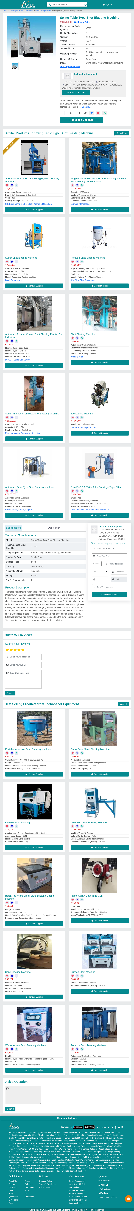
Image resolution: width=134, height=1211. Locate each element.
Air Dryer (20, 1161)
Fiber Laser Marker (73, 1153)
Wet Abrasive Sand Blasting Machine (25, 1044)
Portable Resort (74, 1139)
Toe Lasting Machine (82, 412)
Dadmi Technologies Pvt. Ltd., (84, 426)
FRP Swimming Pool (84, 1164)
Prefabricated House (104, 1142)
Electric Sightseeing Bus (79, 1167)
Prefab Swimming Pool (64, 1164)
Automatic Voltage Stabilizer (20, 1150)
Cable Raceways (90, 1156)
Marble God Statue (110, 1153)
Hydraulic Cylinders (80, 1145)
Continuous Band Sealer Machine (51, 1159)
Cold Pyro (61, 1170)
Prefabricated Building (64, 1142)
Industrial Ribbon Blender (34, 1134)
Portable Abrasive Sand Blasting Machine (28, 748)
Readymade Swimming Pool (34, 1167)
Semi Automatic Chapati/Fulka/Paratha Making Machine (31, 1164)
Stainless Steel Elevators (105, 1137)
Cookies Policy (45, 1180)
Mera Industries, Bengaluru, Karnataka (23, 432)
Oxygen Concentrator (30, 1170)
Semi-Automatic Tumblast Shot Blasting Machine (32, 412)
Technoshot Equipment (85, 73)
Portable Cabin (54, 1131)
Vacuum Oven (39, 1145)
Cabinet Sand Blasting (17, 821)
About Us (13, 1180)
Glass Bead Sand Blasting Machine (90, 748)
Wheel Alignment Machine (113, 1161)
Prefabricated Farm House (40, 1139)
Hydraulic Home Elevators (33, 1137)
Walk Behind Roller (92, 1131)
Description (54, 526)
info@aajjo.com (105, 1188)
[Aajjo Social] (108, 1126)
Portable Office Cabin (44, 1142)
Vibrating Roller (107, 1131)
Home (5, 9)
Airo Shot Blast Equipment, (83, 279)
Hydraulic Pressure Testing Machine (23, 1153)
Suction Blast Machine (83, 970)
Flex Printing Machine (18, 1148)
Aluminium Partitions (54, 1134)
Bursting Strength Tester (109, 1150)
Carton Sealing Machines (114, 1134)
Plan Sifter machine (59, 1156)
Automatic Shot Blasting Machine (89, 821)
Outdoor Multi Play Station (72, 1131)
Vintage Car (105, 1167)
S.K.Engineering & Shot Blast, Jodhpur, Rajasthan (28, 203)
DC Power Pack (64, 1145)
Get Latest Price (82, 21)
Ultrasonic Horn (75, 1156)
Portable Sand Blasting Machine (88, 1044)
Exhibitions (13, 1199)
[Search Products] (48, 4)
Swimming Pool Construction (105, 1164)
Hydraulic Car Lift (71, 1137)
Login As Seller (75, 1202)
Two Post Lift (96, 1161)
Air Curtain (17, 1156)
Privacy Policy (45, 1186)
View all (123, 703)
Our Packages (75, 1186)
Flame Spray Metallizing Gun (87, 894)
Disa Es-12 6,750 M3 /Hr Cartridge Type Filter (96, 486)
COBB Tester (92, 1150)
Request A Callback (67, 1117)
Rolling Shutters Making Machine (61, 1161)
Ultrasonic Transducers (26, 1159)
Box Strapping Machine (92, 1134)
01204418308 (105, 1179)
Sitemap (12, 1183)
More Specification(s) (70, 65)
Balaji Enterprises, (13, 279)
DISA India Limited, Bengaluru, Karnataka (90, 508)
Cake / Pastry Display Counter (51, 1153)
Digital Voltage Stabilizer (108, 1148)
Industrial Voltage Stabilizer (86, 1148)
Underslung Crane (40, 1150)
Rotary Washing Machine (63, 1148)
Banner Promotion (77, 1189)
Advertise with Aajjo (77, 1183)
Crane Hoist (67, 1150)
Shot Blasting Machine (43, 9)
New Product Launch (78, 1195)
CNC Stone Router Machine (40, 1148)
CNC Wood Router (117, 1145)
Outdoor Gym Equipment (57, 1167)
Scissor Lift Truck (86, 1137)
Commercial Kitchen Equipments (36, 1156)
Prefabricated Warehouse (84, 1142)
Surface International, (81, 203)
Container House (25, 1145)
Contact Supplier (77, 91)
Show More (121, 132)
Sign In (107, 4)
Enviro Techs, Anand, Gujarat (18, 508)
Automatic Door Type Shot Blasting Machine (29, 486)
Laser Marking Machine (37, 1131)
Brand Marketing (76, 1192)
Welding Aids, (77, 355)
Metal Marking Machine (91, 1153)
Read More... (85, 106)
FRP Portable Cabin (108, 1139)
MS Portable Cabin (90, 1139)
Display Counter (15, 1137)
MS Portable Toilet (59, 1139)
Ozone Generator (48, 1170)
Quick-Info (13, 1195)
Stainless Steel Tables (73, 1134)
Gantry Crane (54, 1150)
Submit (10, 692)
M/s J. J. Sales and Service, (18, 358)
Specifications (13, 526)
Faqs (11, 1202)
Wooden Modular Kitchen (36, 1161)
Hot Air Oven (51, 1145)
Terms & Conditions (47, 1183)
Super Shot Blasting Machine (21, 256)
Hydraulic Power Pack (99, 1145)
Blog (11, 1192)
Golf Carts (94, 1167)
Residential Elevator (54, 1137)
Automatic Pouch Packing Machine (80, 1159)
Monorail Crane (79, 1150)
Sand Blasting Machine (18, 970)
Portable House (21, 1139)
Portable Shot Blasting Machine (88, 256)
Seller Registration (77, 1180)
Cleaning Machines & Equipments (22, 9)
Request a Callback (81, 118)
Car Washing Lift (83, 1161)
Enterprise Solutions (78, 1199)
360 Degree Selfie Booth (76, 1170)
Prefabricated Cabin (26, 1142)
